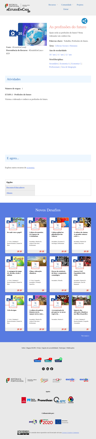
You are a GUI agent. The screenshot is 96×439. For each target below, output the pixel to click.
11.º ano (60, 55)
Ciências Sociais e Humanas (66, 46)
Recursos (52, 5)
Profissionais (54, 67)
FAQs (39, 348)
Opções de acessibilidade (50, 348)
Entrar (66, 9)
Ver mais (84, 336)
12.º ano (68, 55)
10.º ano (52, 55)
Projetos (80, 5)
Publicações (70, 348)
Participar (62, 348)
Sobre (23, 348)
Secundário (53, 64)
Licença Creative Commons (70, 432)
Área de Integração (68, 67)
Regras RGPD (31, 348)
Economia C (76, 64)
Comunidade (66, 5)
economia (30, 168)
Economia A (65, 64)
